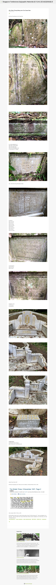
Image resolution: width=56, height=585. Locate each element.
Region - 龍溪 (39, 519)
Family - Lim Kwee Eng (19, 519)
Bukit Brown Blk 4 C (12, 519)
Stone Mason (44, 519)
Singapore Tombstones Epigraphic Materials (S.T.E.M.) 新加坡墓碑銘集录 (28, 2)
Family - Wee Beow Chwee (27, 519)
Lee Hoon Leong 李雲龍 (20, 557)
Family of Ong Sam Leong (21, 541)
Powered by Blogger (28, 583)
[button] (9, 13)
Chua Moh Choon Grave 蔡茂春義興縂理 (23, 573)
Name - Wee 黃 (34, 519)
